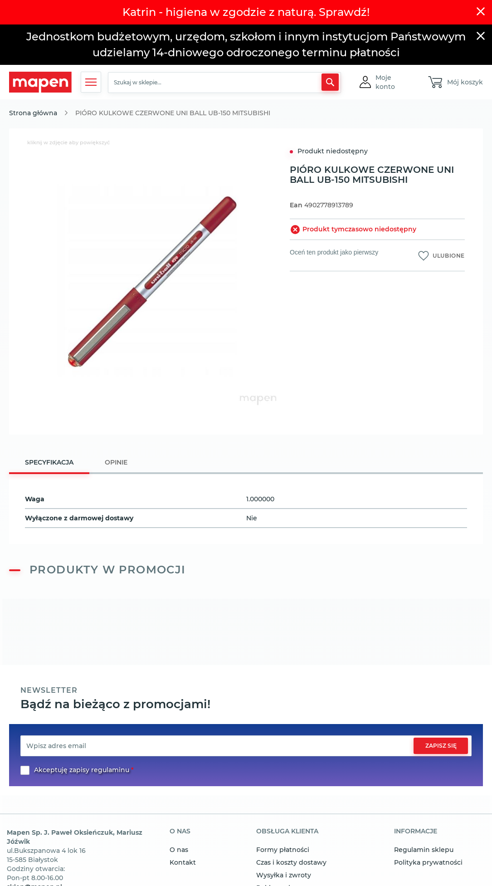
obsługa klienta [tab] (287, 831)
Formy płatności (282, 850)
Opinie (116, 462)
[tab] (49, 463)
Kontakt (183, 862)
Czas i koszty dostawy (291, 862)
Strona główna (33, 113)
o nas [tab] (180, 831)
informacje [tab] (415, 831)
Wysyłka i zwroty (283, 875)
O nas (179, 850)
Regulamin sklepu (423, 850)
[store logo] (40, 82)
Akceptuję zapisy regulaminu (81, 770)
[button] (393, 82)
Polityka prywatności (428, 862)
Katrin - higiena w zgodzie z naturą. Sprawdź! (246, 12)
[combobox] (224, 82)
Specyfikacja (49, 462)
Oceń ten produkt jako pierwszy (334, 252)
